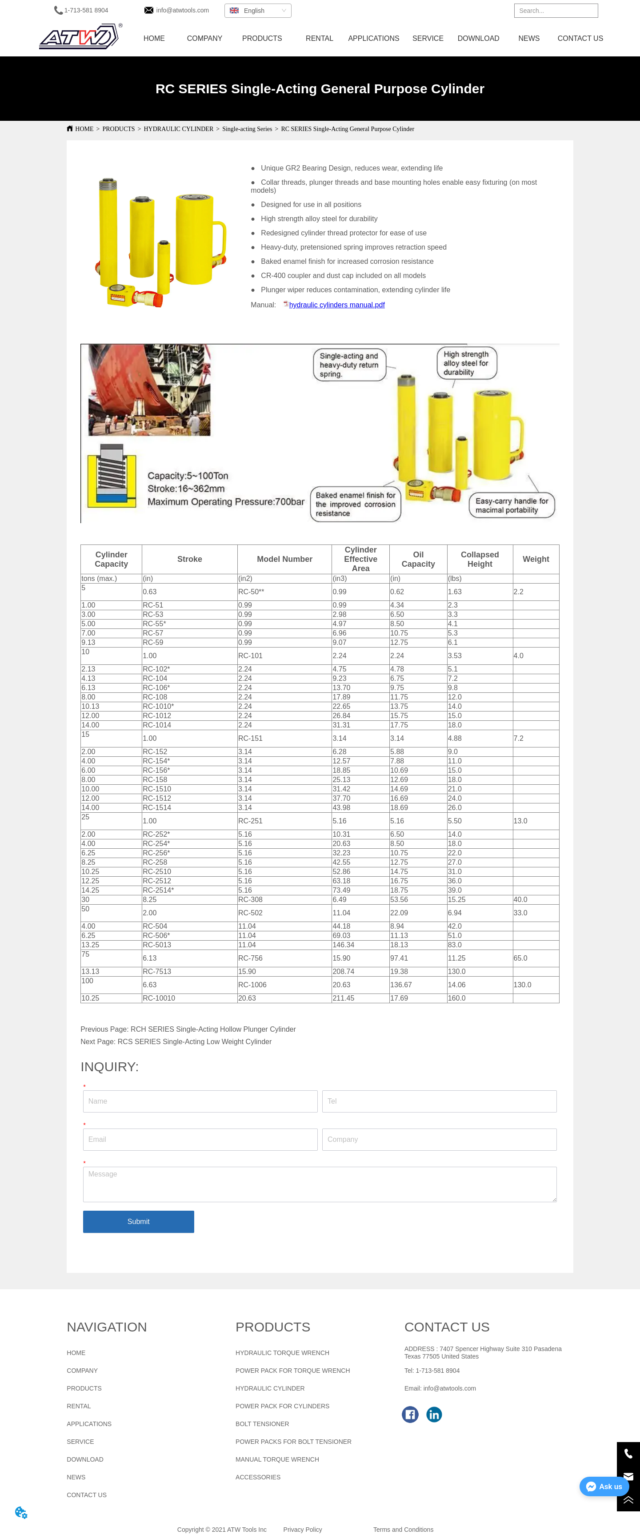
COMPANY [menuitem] (205, 38)
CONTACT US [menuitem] (581, 38)
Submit (139, 1221)
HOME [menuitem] (154, 38)
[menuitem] (262, 38)
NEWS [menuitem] (529, 38)
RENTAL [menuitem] (319, 38)
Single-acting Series (247, 129)
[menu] (368, 38)
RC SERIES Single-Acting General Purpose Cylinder (347, 129)
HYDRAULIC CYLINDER (179, 129)
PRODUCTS (118, 129)
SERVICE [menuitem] (428, 38)
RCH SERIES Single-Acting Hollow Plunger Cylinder (213, 1029)
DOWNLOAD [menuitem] (479, 38)
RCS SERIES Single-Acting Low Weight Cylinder (195, 1041)
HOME (84, 129)
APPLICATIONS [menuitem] (373, 38)
